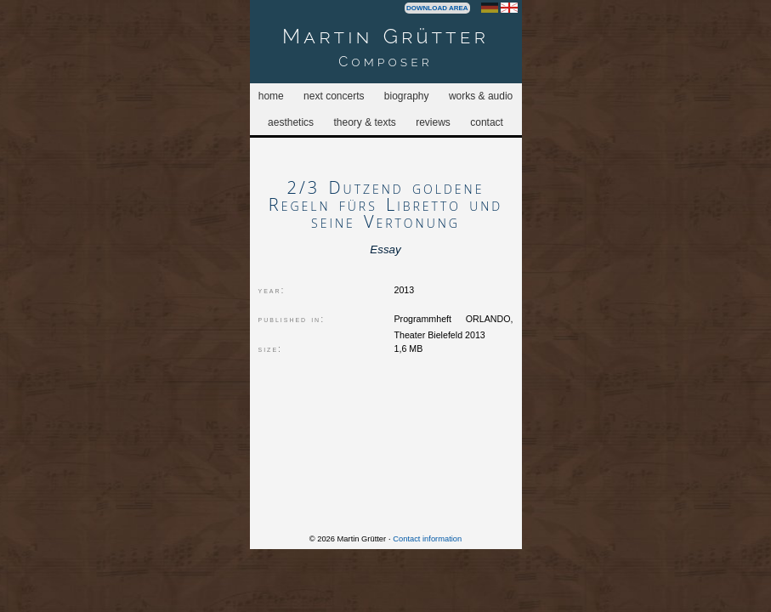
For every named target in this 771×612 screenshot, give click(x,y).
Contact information (427, 539)
